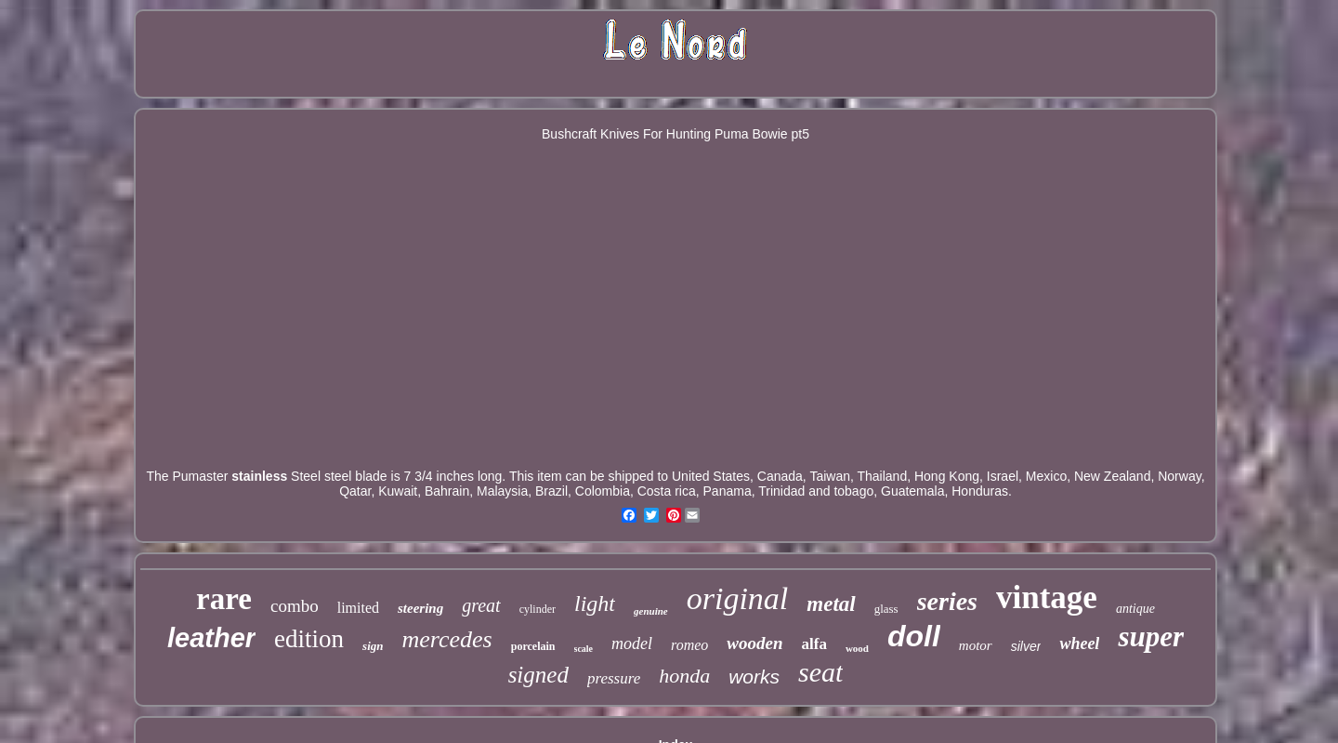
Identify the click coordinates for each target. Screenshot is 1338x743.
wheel (1079, 643)
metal (831, 604)
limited (358, 608)
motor (975, 645)
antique (1135, 609)
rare (224, 599)
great (481, 605)
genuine (651, 611)
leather (211, 638)
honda (684, 675)
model (631, 643)
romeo (689, 645)
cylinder (537, 609)
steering (420, 608)
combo (294, 606)
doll (913, 636)
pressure (613, 678)
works (754, 676)
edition (309, 639)
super (1151, 636)
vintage (1046, 597)
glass (886, 609)
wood (857, 648)
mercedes (447, 639)
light (594, 603)
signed (538, 674)
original (738, 598)
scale (584, 648)
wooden (754, 643)
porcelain (533, 646)
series (947, 601)
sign (372, 646)
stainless (259, 476)
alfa (814, 644)
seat (820, 672)
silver (1026, 646)
